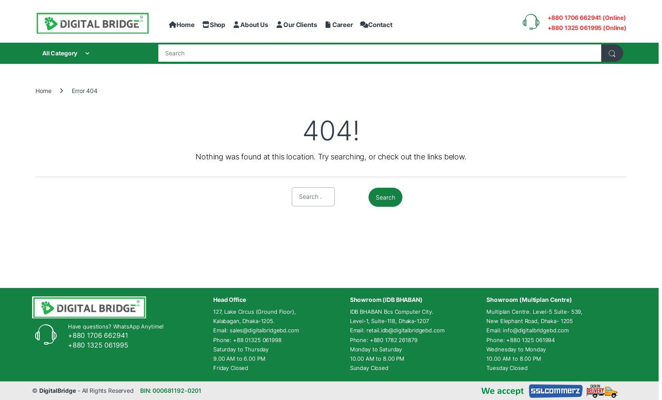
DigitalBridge (57, 390)
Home (181, 25)
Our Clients (296, 25)
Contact (376, 25)
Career (338, 25)
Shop (213, 25)
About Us (250, 25)
